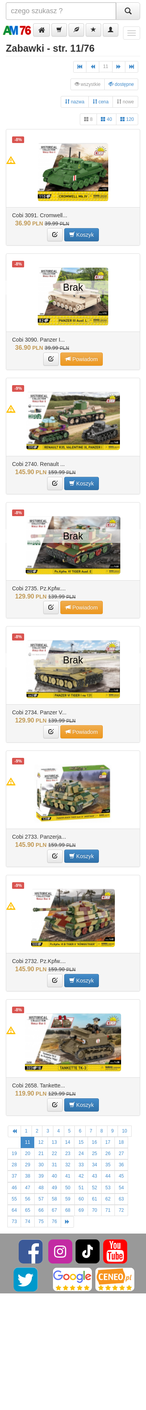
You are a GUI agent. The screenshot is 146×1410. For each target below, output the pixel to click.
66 (41, 1210)
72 (121, 1210)
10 (124, 1131)
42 (81, 1176)
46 (14, 1187)
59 (67, 1199)
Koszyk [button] (81, 234)
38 (27, 1176)
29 (27, 1164)
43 (94, 1176)
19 (14, 1153)
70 (94, 1210)
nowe (125, 102)
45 (121, 1176)
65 (27, 1210)
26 (108, 1153)
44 (108, 1176)
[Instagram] (61, 1251)
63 (121, 1199)
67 (54, 1210)
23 (67, 1153)
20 (27, 1153)
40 (106, 119)
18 (121, 1142)
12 (40, 1142)
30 (41, 1164)
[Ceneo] (114, 1279)
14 (67, 1142)
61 (94, 1199)
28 (14, 1164)
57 (41, 1199)
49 (54, 1187)
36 (121, 1164)
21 (41, 1153)
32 (67, 1164)
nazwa (74, 102)
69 (81, 1210)
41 (67, 1176)
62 (108, 1199)
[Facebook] (31, 1251)
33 (81, 1164)
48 (41, 1187)
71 (108, 1210)
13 (54, 1142)
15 (80, 1142)
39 (41, 1176)
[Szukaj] (128, 11)
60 (81, 1199)
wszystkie (88, 84)
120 (127, 119)
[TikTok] (88, 1251)
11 (105, 66)
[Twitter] (26, 1279)
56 (27, 1199)
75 (41, 1221)
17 (107, 1142)
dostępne (121, 84)
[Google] (72, 1279)
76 (54, 1221)
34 (94, 1164)
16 (94, 1142)
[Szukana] (61, 11)
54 (121, 1187)
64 (14, 1210)
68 (67, 1210)
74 (27, 1221)
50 (67, 1187)
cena (101, 102)
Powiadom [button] (81, 359)
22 (54, 1153)
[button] (41, 30)
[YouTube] (115, 1251)
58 (54, 1199)
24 (81, 1153)
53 (108, 1187)
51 (81, 1187)
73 (14, 1221)
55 (14, 1199)
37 (14, 1176)
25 (94, 1153)
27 (121, 1153)
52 (94, 1187)
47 (27, 1187)
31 (54, 1164)
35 (108, 1164)
